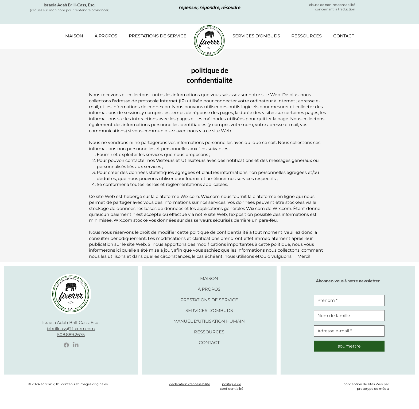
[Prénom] (347, 300)
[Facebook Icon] (66, 345)
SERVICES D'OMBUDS (209, 310)
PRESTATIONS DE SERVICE (209, 299)
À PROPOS (209, 289)
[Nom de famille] (347, 315)
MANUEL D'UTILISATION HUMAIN (209, 321)
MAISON (209, 278)
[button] (106, 36)
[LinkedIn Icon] (75, 345)
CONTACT (209, 342)
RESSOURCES (209, 331)
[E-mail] (347, 331)
